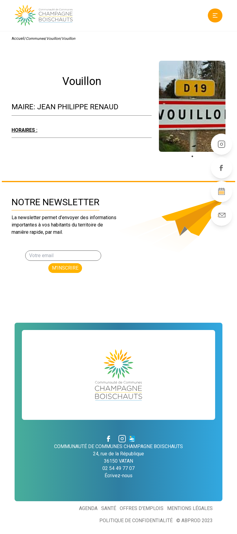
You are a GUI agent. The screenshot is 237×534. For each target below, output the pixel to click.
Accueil (18, 38)
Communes (35, 38)
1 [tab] (192, 156)
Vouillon (53, 38)
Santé (108, 508)
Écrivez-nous (118, 475)
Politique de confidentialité (136, 520)
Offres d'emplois (141, 508)
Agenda (88, 508)
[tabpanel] (192, 106)
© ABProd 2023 (194, 520)
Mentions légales (190, 508)
